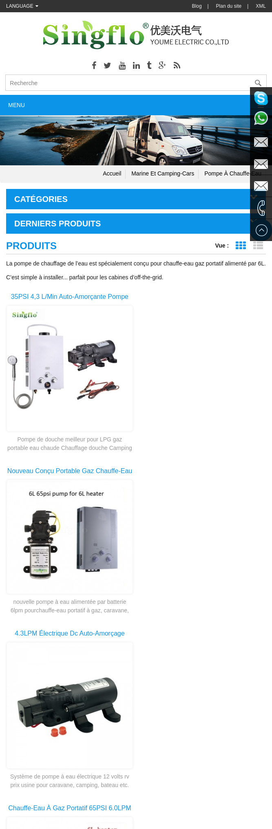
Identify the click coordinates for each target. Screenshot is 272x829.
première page (109, 642)
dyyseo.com (219, 817)
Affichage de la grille (240, 246)
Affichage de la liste (258, 246)
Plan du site (229, 6)
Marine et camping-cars (162, 173)
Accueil (112, 173)
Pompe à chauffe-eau (232, 173)
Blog (197, 6)
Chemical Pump (122, 800)
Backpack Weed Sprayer (174, 800)
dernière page (163, 642)
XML (261, 6)
